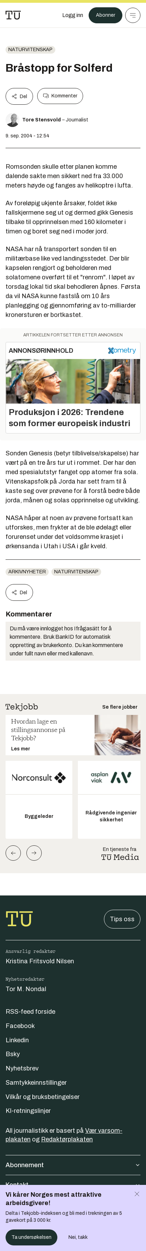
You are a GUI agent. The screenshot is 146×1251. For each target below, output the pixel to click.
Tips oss (122, 919)
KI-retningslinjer (28, 1110)
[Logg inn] (72, 15)
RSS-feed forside (30, 1011)
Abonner (105, 15)
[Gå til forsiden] (13, 15)
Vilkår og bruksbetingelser (43, 1096)
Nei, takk (78, 1237)
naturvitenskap (30, 49)
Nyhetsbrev (22, 1068)
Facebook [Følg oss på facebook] (20, 1025)
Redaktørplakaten (67, 1139)
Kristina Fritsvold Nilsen (40, 961)
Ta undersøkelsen (31, 1237)
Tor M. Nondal (26, 989)
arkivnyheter (27, 571)
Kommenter (60, 96)
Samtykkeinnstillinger (36, 1082)
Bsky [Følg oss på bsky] (13, 1054)
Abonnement (73, 1165)
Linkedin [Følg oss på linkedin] (17, 1040)
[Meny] (132, 15)
